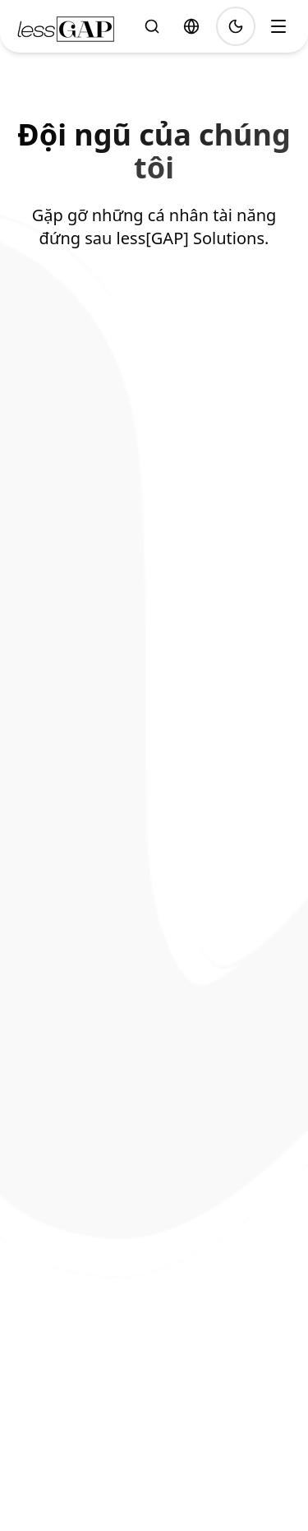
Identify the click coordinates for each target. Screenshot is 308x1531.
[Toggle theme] (235, 26)
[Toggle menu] (278, 26)
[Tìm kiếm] (152, 26)
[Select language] (191, 26)
